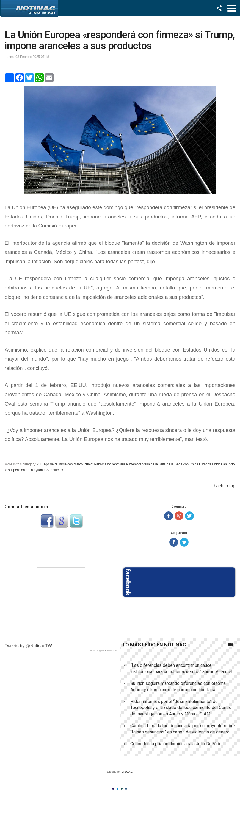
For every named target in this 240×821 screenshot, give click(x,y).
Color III (122, 789)
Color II (117, 789)
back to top (224, 485)
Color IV (126, 789)
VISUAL (126, 771)
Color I (113, 789)
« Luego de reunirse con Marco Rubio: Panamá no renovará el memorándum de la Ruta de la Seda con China (117, 464)
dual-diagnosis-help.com (103, 650)
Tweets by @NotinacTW (28, 645)
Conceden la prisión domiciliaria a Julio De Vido (176, 743)
